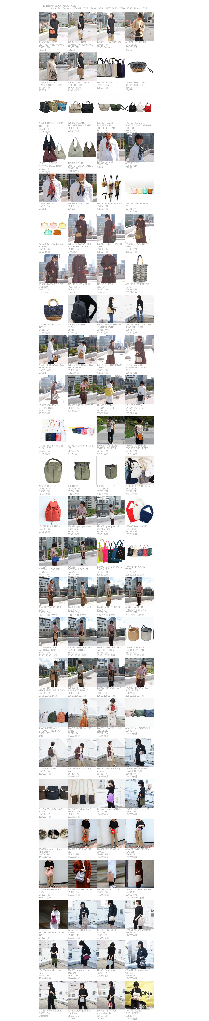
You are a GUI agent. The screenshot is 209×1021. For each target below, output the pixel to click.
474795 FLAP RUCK (49, 526)
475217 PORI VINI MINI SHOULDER (51, 447)
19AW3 (71, 736)
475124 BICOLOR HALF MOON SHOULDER (80, 245)
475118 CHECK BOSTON (105, 285)
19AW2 (42, 817)
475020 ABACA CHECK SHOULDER (137, 689)
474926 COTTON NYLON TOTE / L (106, 406)
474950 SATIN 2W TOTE (81, 405)
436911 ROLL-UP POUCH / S (106, 487)
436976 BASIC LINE (78, 203)
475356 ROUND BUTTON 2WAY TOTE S (80, 164)
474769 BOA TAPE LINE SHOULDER (109, 729)
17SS (129, 8)
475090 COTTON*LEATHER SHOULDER (49, 569)
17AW (122, 8)
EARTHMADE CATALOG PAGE (59, 6)
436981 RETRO (47, 203)
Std (59, 8)
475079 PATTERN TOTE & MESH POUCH (109, 568)
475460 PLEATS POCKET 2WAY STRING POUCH (138, 125)
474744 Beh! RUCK (49, 768)
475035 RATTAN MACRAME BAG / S (78, 689)
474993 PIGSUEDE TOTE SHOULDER (107, 447)
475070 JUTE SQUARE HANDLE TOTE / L (80, 648)
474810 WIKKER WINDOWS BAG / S (49, 648)
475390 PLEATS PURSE (109, 42)
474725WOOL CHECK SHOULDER (79, 810)
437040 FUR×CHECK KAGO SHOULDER (136, 83)
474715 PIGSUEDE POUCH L (107, 931)
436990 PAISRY (105, 162)
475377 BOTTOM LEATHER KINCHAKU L (80, 43)
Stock (53, 8)
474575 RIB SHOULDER (80, 889)
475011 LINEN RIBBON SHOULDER (137, 487)
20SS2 (100, 167)
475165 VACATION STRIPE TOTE (49, 406)
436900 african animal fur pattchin (50, 850)
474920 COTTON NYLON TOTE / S (134, 406)
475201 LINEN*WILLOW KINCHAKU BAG (138, 325)
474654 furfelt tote (106, 970)
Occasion (67, 8)
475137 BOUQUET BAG (109, 203)
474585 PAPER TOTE (108, 889)
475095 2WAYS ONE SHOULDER (136, 527)
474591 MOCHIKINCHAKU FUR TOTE (51, 932)
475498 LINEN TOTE (108, 82)
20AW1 (77, 8)
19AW (93, 8)
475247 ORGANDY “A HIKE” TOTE (136, 245)
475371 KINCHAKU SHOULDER (135, 43)
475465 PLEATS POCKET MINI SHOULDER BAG (106, 125)
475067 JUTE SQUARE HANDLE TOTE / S (109, 648)
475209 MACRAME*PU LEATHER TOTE (109, 325)
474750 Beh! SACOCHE (138, 728)
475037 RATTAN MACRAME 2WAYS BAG (52, 689)
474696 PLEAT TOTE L (109, 809)
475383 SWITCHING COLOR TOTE (78, 83)
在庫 (77, 90)
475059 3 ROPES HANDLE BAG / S (134, 648)
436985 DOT (132, 163)
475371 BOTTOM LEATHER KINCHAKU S (51, 43)
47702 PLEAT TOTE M (137, 809)
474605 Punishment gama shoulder (107, 1012)
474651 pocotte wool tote (138, 930)
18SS (115, 8)
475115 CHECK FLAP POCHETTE (79, 285)
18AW (107, 8)
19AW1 (129, 1018)
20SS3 (42, 50)
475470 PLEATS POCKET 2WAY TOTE (79, 124)
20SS (85, 8)
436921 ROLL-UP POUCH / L (48, 487)
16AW (137, 8)
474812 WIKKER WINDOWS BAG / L (135, 608)
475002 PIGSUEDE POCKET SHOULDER (136, 447)
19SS (100, 8)
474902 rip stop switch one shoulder (108, 527)
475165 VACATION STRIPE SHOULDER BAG (136, 367)
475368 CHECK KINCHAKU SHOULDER (51, 83)
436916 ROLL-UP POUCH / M (77, 487)
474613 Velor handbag (50, 1010)
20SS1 (100, 453)
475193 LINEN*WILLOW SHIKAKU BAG (80, 366)
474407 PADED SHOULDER (133, 1012)
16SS (144, 8)
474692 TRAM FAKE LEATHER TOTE (136, 769)
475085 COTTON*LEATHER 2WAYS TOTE (78, 569)
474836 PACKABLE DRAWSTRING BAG (49, 729)
